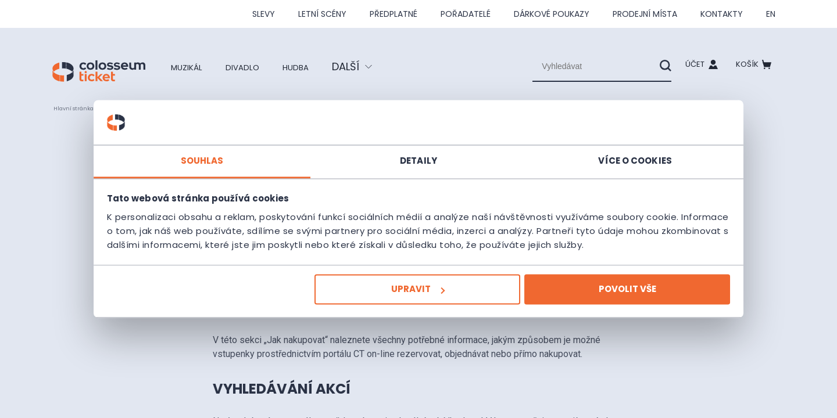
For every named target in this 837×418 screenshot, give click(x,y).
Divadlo (256, 67)
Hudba (318, 67)
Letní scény (322, 14)
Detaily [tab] (418, 153)
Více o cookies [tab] (592, 153)
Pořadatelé (466, 14)
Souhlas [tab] (244, 153)
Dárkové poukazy (551, 14)
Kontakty (721, 14)
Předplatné (393, 14)
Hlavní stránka (79, 108)
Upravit (417, 296)
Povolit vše (585, 296)
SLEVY (263, 14)
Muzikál (191, 67)
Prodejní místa (645, 14)
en (770, 14)
